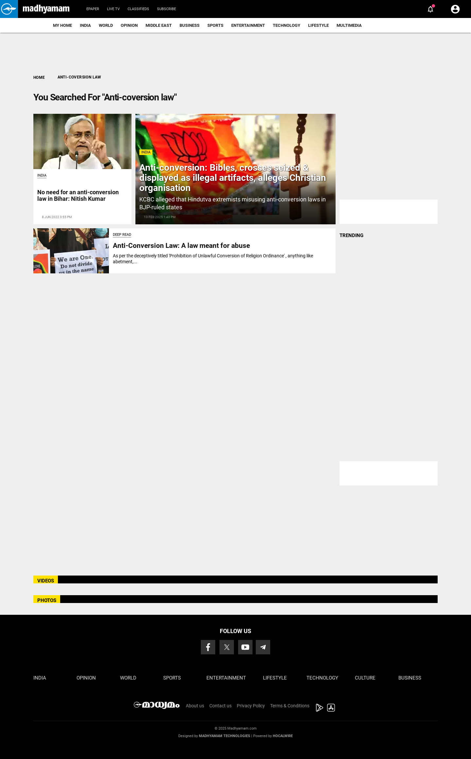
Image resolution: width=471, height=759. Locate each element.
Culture (365, 678)
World (106, 25)
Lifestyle (318, 25)
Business (190, 25)
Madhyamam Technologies (224, 736)
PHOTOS (46, 600)
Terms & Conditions (289, 705)
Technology (286, 25)
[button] (9, 9)
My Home (62, 25)
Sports (215, 25)
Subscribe (166, 9)
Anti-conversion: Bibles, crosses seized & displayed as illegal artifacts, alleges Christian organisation (232, 177)
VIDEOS (45, 581)
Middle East (159, 25)
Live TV (113, 9)
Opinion (129, 25)
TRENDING (351, 235)
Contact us (220, 705)
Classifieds (138, 9)
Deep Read (122, 235)
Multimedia (349, 25)
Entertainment (248, 25)
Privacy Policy (251, 705)
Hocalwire (283, 736)
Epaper (92, 9)
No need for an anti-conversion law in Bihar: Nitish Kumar (78, 195)
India (85, 25)
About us (195, 705)
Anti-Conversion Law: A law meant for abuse (181, 246)
